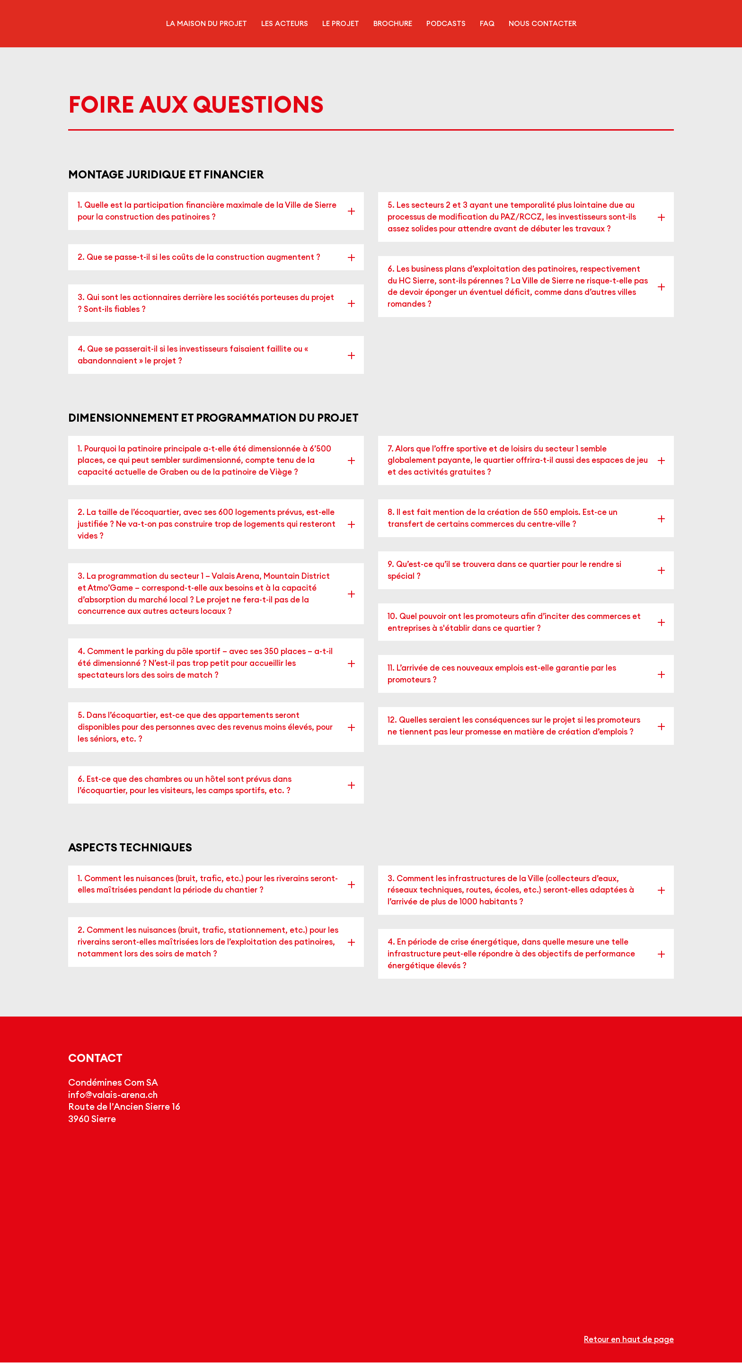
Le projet (340, 23)
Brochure (392, 23)
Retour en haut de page (628, 1348)
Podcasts (446, 23)
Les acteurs (284, 23)
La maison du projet (206, 23)
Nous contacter (542, 23)
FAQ (487, 23)
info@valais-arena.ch (114, 1103)
